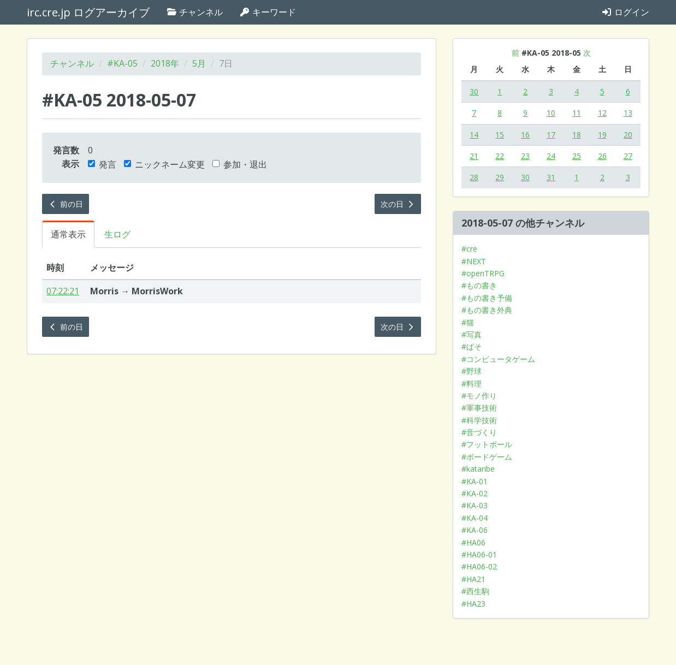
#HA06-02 (479, 566)
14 (474, 134)
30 (474, 91)
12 (602, 113)
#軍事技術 (479, 407)
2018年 (165, 63)
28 (474, 177)
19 (602, 134)
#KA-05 (122, 63)
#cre (469, 249)
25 (576, 156)
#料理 (471, 383)
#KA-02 (474, 493)
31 (551, 177)
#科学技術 (479, 420)
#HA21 (473, 579)
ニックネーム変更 (164, 164)
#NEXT (473, 261)
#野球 (471, 371)
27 (628, 156)
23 (525, 156)
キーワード (267, 12)
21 (474, 156)
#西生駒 (475, 591)
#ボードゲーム (486, 457)
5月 (199, 63)
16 (525, 134)
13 (628, 113)
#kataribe (478, 469)
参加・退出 (239, 164)
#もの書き (479, 285)
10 (551, 113)
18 (576, 134)
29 (499, 177)
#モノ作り (479, 395)
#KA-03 (474, 505)
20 (628, 134)
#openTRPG (483, 273)
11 (576, 113)
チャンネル (194, 12)
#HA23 (473, 603)
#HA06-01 (479, 554)
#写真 (471, 334)
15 (499, 134)
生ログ (117, 234)
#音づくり (479, 432)
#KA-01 (474, 481)
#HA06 (473, 542)
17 (551, 134)
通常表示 (68, 234)
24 (551, 156)
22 (499, 156)
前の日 (65, 204)
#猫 (467, 322)
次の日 (398, 204)
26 (602, 156)
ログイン (625, 12)
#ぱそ (471, 346)
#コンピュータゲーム (498, 359)
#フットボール (486, 444)
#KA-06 (474, 530)
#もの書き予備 (486, 298)
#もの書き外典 (486, 310)
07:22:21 (62, 291)
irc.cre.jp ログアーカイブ (88, 12)
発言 (102, 164)
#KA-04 (474, 518)
